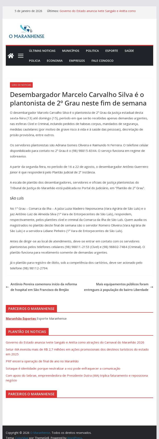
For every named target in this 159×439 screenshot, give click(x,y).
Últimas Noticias (42, 51)
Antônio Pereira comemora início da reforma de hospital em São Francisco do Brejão (41, 287)
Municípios (70, 51)
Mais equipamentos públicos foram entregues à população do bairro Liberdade (118, 287)
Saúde (129, 51)
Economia (55, 61)
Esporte (111, 51)
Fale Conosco (102, 61)
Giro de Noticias (21, 84)
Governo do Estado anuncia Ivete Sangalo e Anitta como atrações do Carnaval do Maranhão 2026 (98, 13)
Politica (92, 51)
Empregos (77, 61)
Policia (34, 61)
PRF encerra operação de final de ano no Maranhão (42, 361)
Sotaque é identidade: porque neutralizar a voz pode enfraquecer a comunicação (63, 368)
